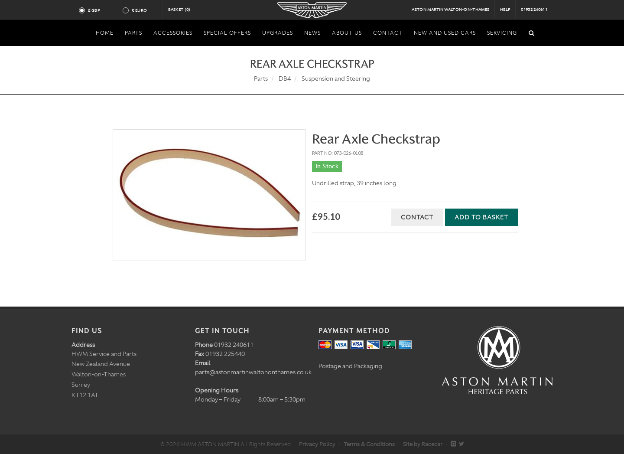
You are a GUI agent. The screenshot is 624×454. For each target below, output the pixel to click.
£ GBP (97, 10)
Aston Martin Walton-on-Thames (450, 9)
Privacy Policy (317, 444)
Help (505, 9)
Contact (417, 217)
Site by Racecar (422, 444)
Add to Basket (481, 217)
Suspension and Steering (336, 78)
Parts (261, 78)
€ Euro (143, 10)
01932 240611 (534, 9)
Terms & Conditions (369, 444)
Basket (179, 9)
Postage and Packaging (350, 366)
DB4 (285, 78)
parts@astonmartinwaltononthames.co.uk (253, 372)
